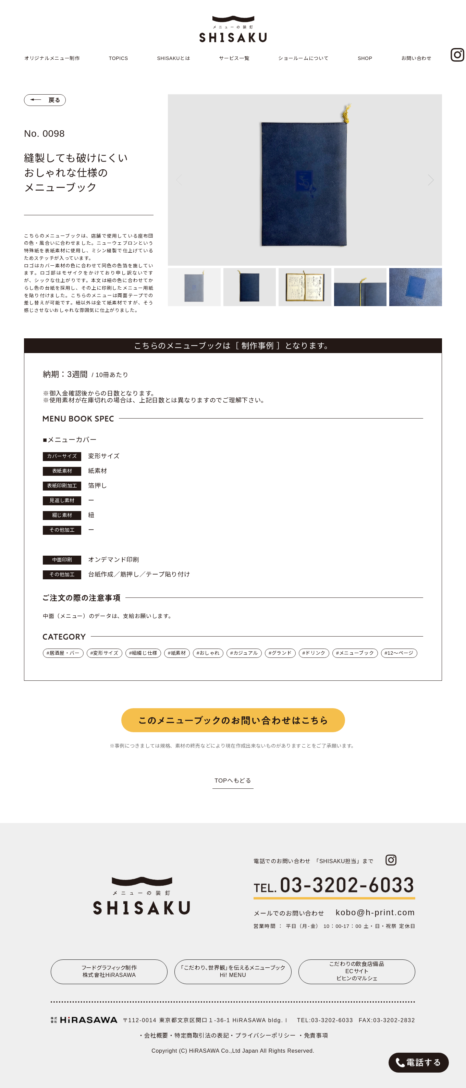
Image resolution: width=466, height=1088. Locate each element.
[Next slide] (431, 180)
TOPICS (118, 58)
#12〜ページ (399, 653)
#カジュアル (244, 653)
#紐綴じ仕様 (143, 653)
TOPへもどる (233, 780)
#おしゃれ (208, 653)
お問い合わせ (416, 58)
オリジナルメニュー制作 (52, 58)
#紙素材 (177, 653)
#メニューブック (355, 653)
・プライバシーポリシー (263, 1035)
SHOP (365, 58)
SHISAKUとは (173, 58)
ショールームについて (303, 58)
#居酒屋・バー (63, 653)
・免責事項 (313, 1035)
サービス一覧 (234, 58)
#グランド (280, 653)
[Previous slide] (179, 180)
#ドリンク (314, 653)
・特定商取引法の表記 (198, 1035)
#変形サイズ (104, 653)
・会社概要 (153, 1035)
